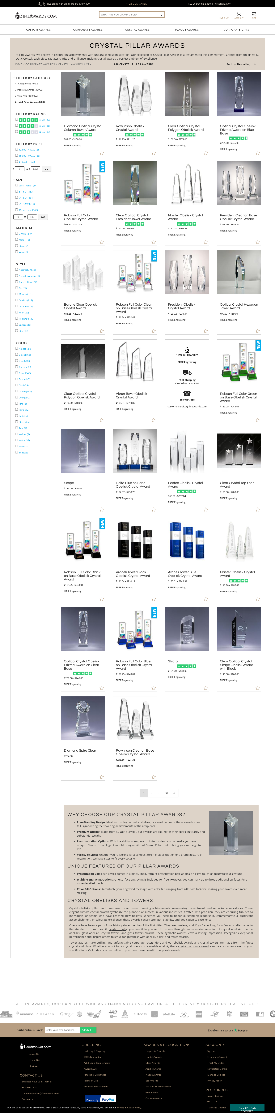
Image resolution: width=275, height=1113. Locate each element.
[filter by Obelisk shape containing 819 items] (16, 300)
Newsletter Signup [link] (217, 1068)
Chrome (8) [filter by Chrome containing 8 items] (25, 367)
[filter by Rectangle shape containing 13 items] (16, 318)
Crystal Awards (137, 29)
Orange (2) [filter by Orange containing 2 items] (24, 397)
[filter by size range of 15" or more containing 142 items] (16, 209)
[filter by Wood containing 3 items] (16, 251)
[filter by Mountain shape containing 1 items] (16, 294)
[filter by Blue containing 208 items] (16, 360)
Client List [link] (34, 1060)
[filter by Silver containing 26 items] (16, 421)
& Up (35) (34, 126)
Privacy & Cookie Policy (129, 1107)
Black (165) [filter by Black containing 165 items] (25, 354)
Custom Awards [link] (154, 1098)
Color (22, 343)
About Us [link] (34, 1054)
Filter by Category (33, 78)
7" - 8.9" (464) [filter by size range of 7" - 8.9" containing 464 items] (26, 197)
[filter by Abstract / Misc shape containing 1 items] (16, 269)
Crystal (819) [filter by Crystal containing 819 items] (25, 233)
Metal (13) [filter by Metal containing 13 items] (24, 239)
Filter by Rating (31, 114)
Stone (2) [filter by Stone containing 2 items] (23, 246)
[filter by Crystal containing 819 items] (16, 233)
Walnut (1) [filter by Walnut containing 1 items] (24, 434)
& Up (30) (34, 120)
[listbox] (246, 64)
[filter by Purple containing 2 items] (16, 409)
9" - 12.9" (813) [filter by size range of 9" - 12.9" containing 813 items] (27, 204)
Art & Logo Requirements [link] (97, 1062)
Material (24, 228)
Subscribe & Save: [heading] (30, 1030)
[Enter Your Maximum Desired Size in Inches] (32, 217)
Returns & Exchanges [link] (95, 1074)
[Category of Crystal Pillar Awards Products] (137, 54)
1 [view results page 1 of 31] (144, 793)
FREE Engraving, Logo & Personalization (209, 3)
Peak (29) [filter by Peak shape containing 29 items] (24, 312)
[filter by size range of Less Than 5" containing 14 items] (16, 185)
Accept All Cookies (247, 1108)
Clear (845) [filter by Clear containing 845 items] (25, 373)
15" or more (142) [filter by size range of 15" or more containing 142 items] (28, 210)
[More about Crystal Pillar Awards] (161, 881)
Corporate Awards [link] (155, 1051)
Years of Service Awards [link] (158, 1086)
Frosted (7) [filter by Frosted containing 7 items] (24, 379)
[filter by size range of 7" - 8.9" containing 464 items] (16, 197)
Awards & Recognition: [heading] (166, 1045)
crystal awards (106, 58)
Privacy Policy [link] (214, 1080)
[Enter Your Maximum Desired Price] (35, 168)
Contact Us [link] (27, 1099)
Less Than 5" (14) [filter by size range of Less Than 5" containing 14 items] (28, 185)
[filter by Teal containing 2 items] (16, 428)
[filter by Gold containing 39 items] (16, 385)
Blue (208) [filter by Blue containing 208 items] (24, 361)
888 (116, 64)
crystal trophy (118, 929)
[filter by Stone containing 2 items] (16, 245)
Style (21, 264)
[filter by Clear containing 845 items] (16, 373)
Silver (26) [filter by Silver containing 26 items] (24, 422)
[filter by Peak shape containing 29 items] (16, 312)
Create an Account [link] (217, 1057)
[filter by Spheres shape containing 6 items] (16, 324)
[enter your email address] (62, 1030)
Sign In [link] (210, 1051)
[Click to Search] (160, 14)
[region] (55, 1030)
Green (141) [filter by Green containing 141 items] (25, 391)
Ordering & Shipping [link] (94, 1051)
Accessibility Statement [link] (96, 1086)
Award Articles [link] (215, 1096)
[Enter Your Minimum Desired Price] (19, 168)
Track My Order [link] (215, 1062)
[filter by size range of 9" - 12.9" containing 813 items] (16, 203)
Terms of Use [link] (91, 1080)
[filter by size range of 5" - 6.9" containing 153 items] (16, 191)
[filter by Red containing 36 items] (16, 415)
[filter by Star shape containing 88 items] (16, 330)
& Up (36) (34, 132)
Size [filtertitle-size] (19, 180)
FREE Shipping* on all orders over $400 (64, 3)
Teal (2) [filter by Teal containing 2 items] (23, 428)
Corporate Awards (88, 29)
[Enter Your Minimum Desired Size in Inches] (18, 217)
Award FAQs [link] (90, 1068)
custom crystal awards (94, 912)
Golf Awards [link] (152, 1092)
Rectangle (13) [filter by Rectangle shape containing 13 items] (26, 318)
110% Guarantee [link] (93, 1057)
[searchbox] (132, 14)
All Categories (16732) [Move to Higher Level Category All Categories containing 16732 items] (27, 83)
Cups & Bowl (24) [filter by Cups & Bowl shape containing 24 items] (28, 282)
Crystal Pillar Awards (136, 64)
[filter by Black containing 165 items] (16, 354)
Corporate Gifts (236, 29)
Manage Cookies (217, 1107)
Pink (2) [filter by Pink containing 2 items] (23, 403)
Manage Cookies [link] (216, 1074)
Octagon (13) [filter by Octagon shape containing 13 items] (26, 306)
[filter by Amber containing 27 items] (16, 348)
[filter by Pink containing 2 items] (16, 403)
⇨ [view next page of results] (174, 793)
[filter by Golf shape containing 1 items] (16, 288)
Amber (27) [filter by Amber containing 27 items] (25, 348)
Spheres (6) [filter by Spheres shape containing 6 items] (25, 324)
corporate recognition (146, 942)
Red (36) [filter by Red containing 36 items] (23, 416)
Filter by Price (29, 144)
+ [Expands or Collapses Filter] (14, 77)
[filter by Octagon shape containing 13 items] (16, 306)
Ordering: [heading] (92, 1045)
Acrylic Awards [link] (153, 1068)
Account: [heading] (214, 1045)
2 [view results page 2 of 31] (151, 793)
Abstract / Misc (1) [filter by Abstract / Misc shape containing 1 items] (28, 269)
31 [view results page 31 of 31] (166, 793)
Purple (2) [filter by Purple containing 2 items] (24, 409)
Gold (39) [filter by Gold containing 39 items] (24, 385)
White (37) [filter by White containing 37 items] (24, 440)
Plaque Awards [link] (153, 1074)
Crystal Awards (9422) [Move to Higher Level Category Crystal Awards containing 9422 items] (26, 95)
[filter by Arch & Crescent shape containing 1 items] (16, 275)
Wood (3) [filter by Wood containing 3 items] (23, 252)
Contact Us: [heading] (32, 1075)
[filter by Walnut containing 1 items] (16, 434)
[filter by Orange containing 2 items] (16, 397)
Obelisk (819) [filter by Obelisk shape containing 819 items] (26, 300)
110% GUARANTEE (136, 3)
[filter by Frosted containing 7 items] (16, 379)
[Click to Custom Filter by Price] (46, 169)
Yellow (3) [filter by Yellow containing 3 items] (24, 452)
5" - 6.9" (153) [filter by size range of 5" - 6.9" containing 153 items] (26, 191)
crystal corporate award (193, 946)
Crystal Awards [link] (154, 1057)
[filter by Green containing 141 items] (16, 391)
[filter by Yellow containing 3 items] (16, 452)
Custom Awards (38, 29)
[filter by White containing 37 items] (16, 440)
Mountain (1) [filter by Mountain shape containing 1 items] (25, 294)
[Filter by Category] (33, 78)
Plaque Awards (187, 29)
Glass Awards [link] (153, 1062)
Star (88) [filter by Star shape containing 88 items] (23, 331)
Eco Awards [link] (152, 1080)
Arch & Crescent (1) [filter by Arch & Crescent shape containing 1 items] (29, 276)
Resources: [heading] (217, 1090)
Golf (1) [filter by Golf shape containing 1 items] (23, 288)
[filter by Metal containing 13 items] (16, 239)
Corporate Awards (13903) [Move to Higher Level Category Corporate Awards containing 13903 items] (29, 89)
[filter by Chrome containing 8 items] (16, 366)
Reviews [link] (33, 1066)
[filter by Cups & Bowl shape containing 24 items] (16, 281)
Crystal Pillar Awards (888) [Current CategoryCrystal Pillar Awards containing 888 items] (30, 102)
